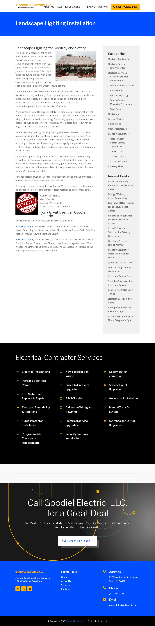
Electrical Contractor (119, 59)
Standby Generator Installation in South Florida (118, 253)
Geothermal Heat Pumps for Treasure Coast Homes (121, 206)
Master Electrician (117, 128)
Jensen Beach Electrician (120, 262)
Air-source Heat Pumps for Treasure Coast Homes (120, 219)
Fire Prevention (118, 67)
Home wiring (114, 123)
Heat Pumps (116, 90)
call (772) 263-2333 (127, 7)
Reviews (90, 7)
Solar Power (116, 109)
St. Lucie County (26, 239)
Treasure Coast (116, 138)
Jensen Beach (119, 146)
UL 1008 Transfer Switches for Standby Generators (119, 232)
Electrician (113, 114)
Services (65, 585)
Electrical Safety (116, 64)
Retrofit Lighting (119, 95)
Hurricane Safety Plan (119, 276)
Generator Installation (122, 85)
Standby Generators (119, 133)
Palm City (117, 151)
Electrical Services (68, 7)
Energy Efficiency (117, 119)
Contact (103, 7)
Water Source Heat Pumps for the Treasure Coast (120, 185)
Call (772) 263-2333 (76, 541)
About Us (49, 7)
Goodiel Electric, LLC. (76, 621)
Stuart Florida (119, 156)
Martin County (25, 226)
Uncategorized (116, 166)
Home (64, 577)
